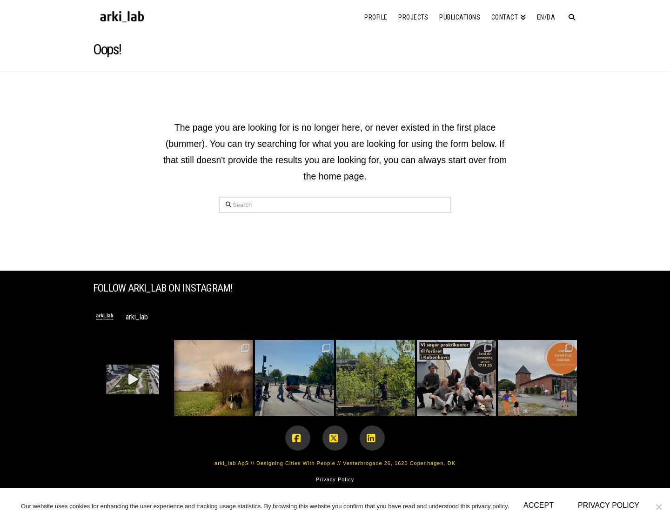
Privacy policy (608, 505)
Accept (538, 505)
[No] (658, 507)
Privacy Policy (335, 479)
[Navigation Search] (569, 14)
